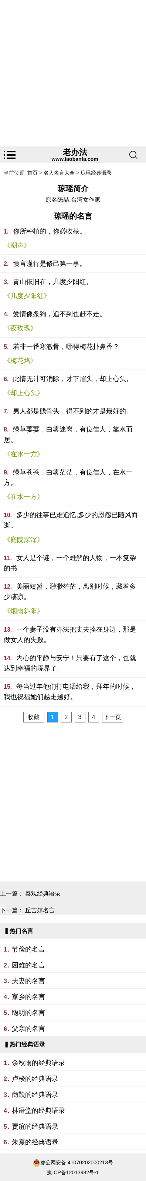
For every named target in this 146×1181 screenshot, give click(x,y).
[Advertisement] (73, 73)
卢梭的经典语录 (35, 1078)
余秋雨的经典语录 (38, 1062)
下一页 (112, 717)
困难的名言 (28, 965)
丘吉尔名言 (40, 910)
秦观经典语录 (43, 893)
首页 (32, 173)
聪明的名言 (28, 1012)
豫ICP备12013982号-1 (73, 1172)
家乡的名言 (28, 996)
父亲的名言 (28, 1028)
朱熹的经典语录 (35, 1142)
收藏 (34, 717)
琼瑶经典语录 (96, 173)
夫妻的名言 (28, 981)
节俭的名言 (28, 949)
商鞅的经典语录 (35, 1094)
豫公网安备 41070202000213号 (76, 1162)
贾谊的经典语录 (35, 1126)
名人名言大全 (59, 173)
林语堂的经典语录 (38, 1110)
